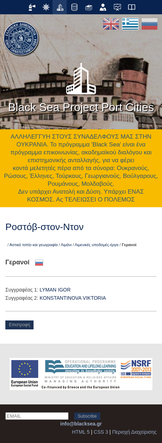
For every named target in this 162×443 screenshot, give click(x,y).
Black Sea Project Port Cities (81, 85)
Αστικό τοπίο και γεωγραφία (34, 245)
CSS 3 (101, 432)
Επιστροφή (19, 324)
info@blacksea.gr (81, 424)
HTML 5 (81, 432)
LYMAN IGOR (55, 290)
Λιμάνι (66, 245)
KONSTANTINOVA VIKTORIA (73, 298)
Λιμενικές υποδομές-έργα (96, 245)
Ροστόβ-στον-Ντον (44, 227)
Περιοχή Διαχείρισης (134, 432)
